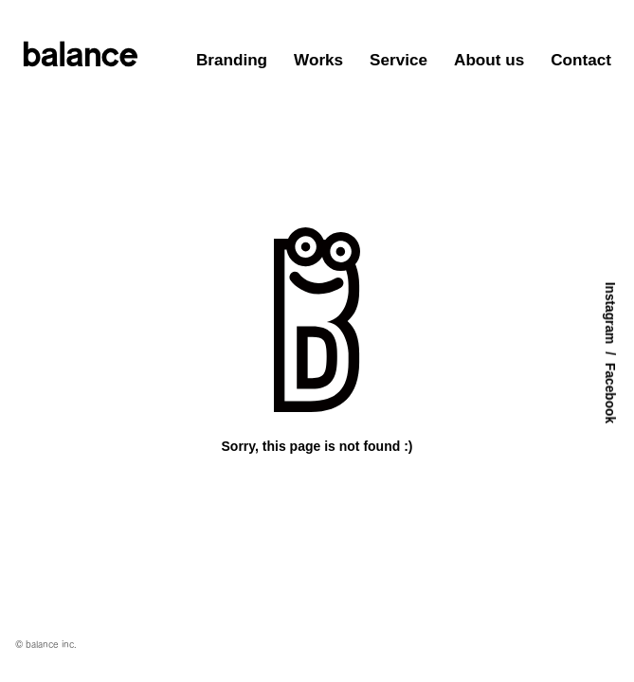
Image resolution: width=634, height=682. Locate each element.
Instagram (610, 313)
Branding (231, 59)
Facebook (610, 393)
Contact (581, 59)
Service (398, 59)
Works (318, 59)
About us (489, 59)
